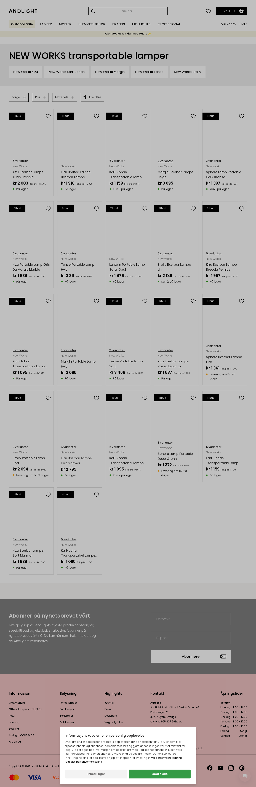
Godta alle (160, 774)
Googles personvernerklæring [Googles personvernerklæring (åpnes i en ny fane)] (83, 762)
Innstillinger (96, 774)
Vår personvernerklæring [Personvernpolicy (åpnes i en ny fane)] (166, 758)
